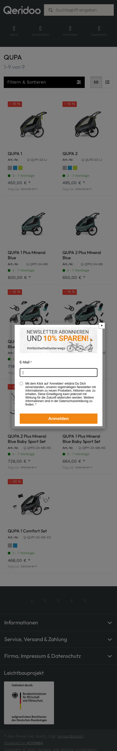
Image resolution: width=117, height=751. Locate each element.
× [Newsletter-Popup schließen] (102, 325)
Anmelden (58, 418)
